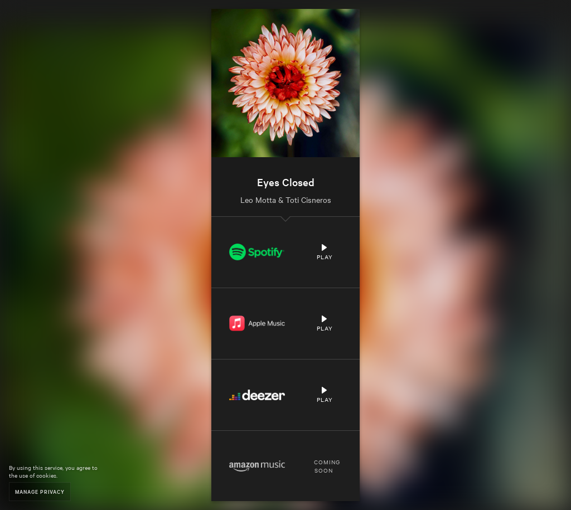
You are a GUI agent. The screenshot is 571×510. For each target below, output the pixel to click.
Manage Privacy (40, 491)
